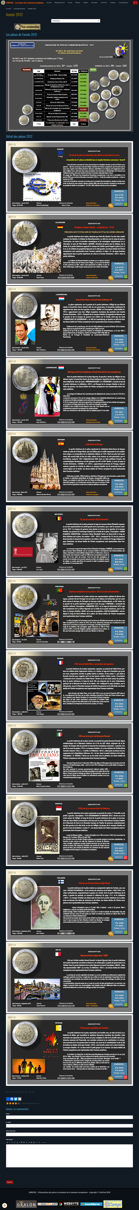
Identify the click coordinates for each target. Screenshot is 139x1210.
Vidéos (85, 2)
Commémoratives (19, 9)
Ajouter (9, 1182)
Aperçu (44, 1142)
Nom (7, 1114)
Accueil (48, 2)
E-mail (8, 1122)
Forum (70, 2)
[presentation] (22, 1174)
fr (134, 3)
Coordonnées (123, 2)
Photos (77, 2)
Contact (112, 2)
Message (9, 1139)
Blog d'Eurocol (60, 2)
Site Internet (10, 1131)
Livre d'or (104, 2)
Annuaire (94, 2)
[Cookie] (4, 1205)
